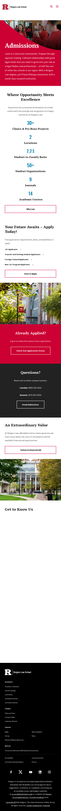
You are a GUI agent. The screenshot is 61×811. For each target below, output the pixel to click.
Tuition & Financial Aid (30, 450)
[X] (20, 772)
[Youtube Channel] (30, 772)
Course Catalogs (10, 691)
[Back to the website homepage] (14, 7)
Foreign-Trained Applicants (18, 259)
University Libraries (11, 703)
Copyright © (10, 802)
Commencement (37, 758)
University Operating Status (14, 762)
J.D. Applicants (13, 249)
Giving (7, 736)
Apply (7, 732)
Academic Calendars (12, 686)
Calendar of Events (11, 721)
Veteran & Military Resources (14, 740)
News (33, 736)
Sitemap (46, 805)
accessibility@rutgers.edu (22, 794)
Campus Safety (10, 717)
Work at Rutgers (37, 732)
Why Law (30, 209)
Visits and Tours (10, 713)
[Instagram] (49, 772)
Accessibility (9, 758)
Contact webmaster (34, 805)
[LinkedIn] (40, 772)
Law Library (9, 695)
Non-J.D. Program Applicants (19, 264)
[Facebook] (11, 772)
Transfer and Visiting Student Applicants (24, 254)
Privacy (34, 762)
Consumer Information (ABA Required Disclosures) (21, 751)
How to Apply (30, 273)
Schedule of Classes (11, 699)
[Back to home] (22, 672)
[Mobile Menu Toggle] (57, 6)
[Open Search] (51, 6)
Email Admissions (30, 404)
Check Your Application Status (30, 350)
